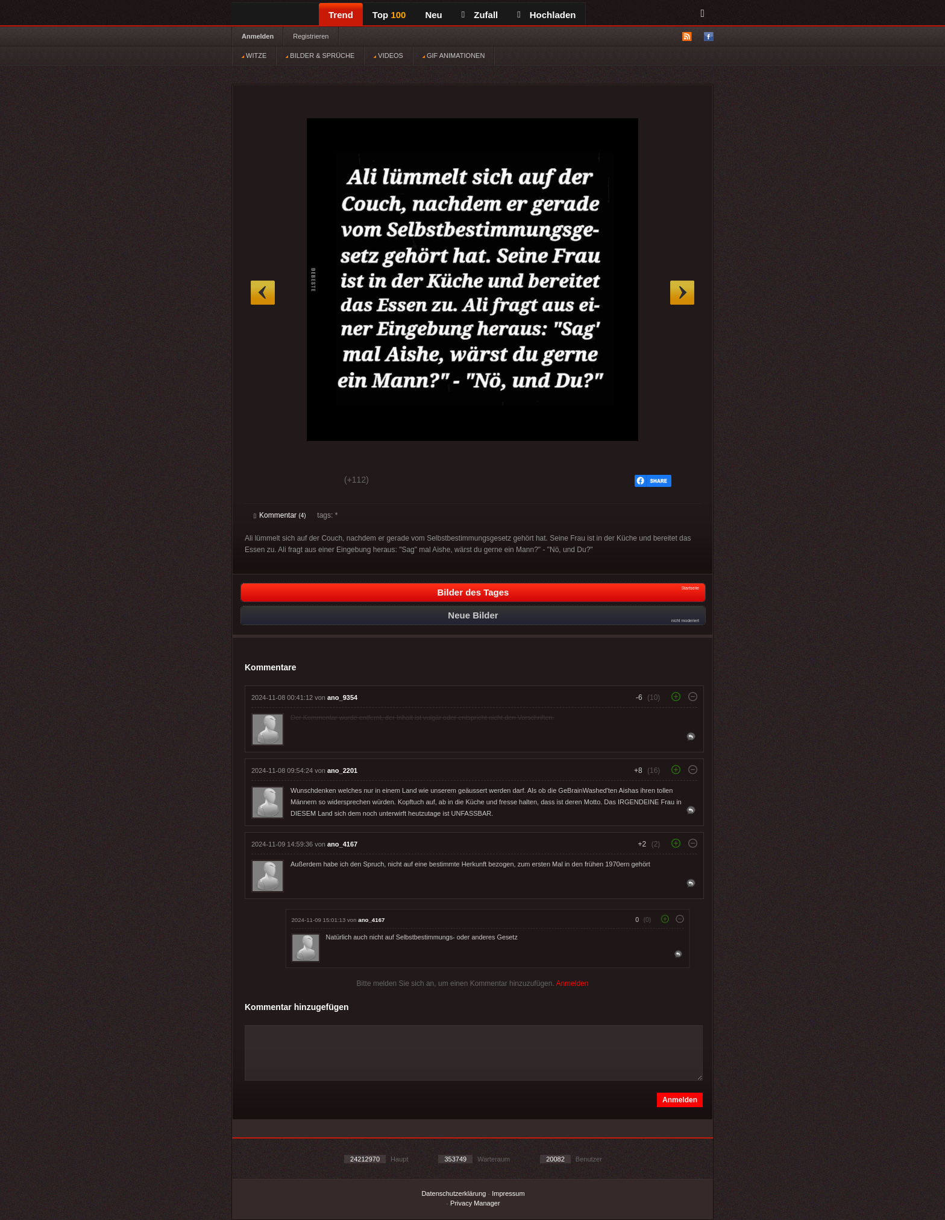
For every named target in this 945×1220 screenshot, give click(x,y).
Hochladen (546, 15)
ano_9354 (342, 697)
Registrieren (310, 36)
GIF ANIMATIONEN (453, 55)
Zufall (480, 15)
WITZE (254, 55)
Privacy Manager (475, 1203)
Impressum (508, 1193)
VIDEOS (388, 55)
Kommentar (280, 515)
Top (389, 15)
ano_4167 (342, 844)
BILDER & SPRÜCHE (320, 55)
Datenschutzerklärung (453, 1193)
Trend (340, 15)
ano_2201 (342, 770)
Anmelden (258, 36)
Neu (433, 15)
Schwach (312, 481)
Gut (267, 481)
